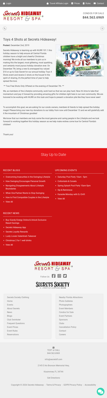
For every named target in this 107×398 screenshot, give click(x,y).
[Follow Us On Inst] (59, 276)
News (9, 312)
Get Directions (53, 378)
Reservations (13, 334)
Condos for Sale (93, 13)
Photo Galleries (66, 301)
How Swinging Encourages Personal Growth (25, 181)
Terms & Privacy (53, 385)
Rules (87, 3)
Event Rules (12, 331)
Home (9, 301)
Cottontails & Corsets (67, 181)
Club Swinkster (14, 319)
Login (7, 3)
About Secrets (13, 308)
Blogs (9, 316)
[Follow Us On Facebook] (53, 276)
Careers (62, 334)
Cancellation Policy (67, 327)
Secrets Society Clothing (18, 297)
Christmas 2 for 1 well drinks (18, 240)
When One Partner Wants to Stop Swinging (25, 193)
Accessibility (90, 385)
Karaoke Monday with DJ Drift (71, 194)
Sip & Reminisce (65, 190)
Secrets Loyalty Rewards (17, 232)
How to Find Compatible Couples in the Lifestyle (27, 197)
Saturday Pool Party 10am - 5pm (72, 177)
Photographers (65, 305)
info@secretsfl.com (53, 359)
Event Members (66, 308)
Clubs (61, 323)
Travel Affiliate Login (57, 3)
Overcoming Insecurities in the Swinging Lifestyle (28, 177)
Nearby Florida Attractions (71, 297)
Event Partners (65, 316)
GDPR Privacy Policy (73, 385)
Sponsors (63, 319)
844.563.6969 (93, 17)
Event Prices (12, 327)
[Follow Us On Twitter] (65, 276)
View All (9, 202)
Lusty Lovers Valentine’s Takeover (21, 236)
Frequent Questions (16, 323)
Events (10, 305)
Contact (99, 3)
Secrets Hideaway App (16, 227)
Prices (75, 3)
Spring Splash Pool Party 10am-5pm (74, 185)
